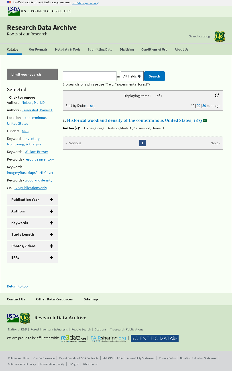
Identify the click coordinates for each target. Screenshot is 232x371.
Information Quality (52, 364)
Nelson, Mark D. (33, 102)
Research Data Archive (42, 27)
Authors (18, 211)
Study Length (22, 234)
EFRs (15, 257)
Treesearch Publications (126, 329)
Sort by (80, 105)
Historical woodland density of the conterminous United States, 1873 (134, 120)
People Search (81, 329)
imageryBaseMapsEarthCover (30, 172)
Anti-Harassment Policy (22, 364)
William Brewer (36, 151)
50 (204, 105)
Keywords (19, 222)
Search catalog (199, 36)
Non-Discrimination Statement (198, 358)
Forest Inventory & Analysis (49, 329)
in (130, 76)
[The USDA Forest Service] (219, 36)
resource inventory (39, 159)
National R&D (17, 329)
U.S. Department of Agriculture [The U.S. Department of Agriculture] (39, 11)
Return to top (17, 286)
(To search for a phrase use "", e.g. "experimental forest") (106, 84)
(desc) (90, 105)
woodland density (38, 180)
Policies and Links (18, 358)
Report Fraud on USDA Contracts (78, 358)
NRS (25, 130)
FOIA (120, 358)
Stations (100, 329)
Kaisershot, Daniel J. (37, 110)
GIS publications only (30, 187)
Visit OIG (108, 358)
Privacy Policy (167, 358)
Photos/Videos (23, 245)
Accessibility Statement (141, 358)
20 (198, 105)
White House (90, 364)
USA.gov (74, 364)
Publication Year (25, 199)
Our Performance (44, 358)
